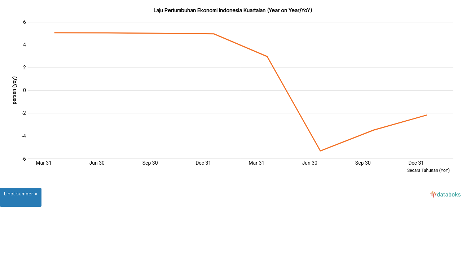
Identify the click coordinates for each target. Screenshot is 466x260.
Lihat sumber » (21, 193)
